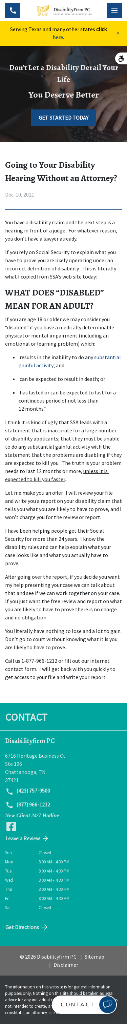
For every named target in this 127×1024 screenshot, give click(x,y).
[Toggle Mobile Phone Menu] (12, 10)
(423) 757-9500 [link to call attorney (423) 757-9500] (27, 791)
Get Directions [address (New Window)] (27, 927)
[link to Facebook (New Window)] (11, 826)
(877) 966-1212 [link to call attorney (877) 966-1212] (27, 805)
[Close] (118, 33)
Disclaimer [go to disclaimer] (66, 964)
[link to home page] (63, 10)
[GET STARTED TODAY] (63, 117)
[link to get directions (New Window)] (63, 768)
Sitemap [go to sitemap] (94, 956)
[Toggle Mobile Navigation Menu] (114, 10)
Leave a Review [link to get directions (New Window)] (27, 838)
